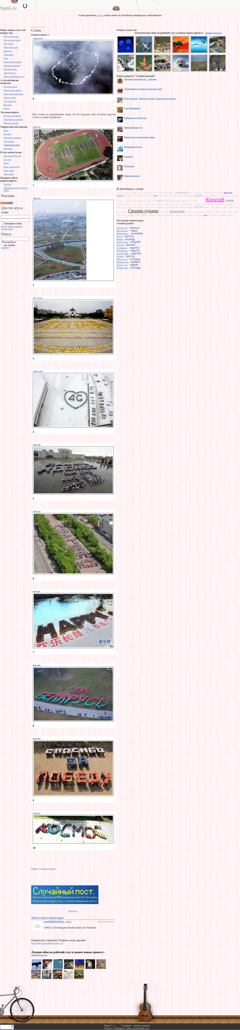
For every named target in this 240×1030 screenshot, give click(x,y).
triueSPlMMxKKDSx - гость (57, 922)
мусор (203, 204)
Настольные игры (12, 40)
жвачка (175, 195)
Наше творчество (12, 167)
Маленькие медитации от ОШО (16, 189)
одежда (134, 207)
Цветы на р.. (122, 259)
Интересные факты (13, 90)
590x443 (37, 511)
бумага (171, 192)
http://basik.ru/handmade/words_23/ (47, 943)
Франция (178, 215)
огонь (128, 207)
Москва (191, 204)
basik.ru (34, 869)
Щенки (120, 239)
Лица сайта (9, 170)
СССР (213, 212)
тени (124, 215)
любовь (154, 204)
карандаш (120, 201)
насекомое (218, 204)
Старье (218, 212)
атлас (154, 192)
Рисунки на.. (122, 228)
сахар (236, 207)
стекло (224, 212)
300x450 (37, 198)
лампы (127, 204)
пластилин (160, 207)
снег (193, 212)
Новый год (231, 204)
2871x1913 (38, 298)
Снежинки (200, 212)
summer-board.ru (213, 33)
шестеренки (223, 215)
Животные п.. (123, 233)
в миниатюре (181, 192)
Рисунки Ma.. (123, 253)
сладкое (188, 212)
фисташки (160, 215)
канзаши (234, 195)
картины (134, 201)
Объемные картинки (13, 119)
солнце (207, 212)
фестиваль (152, 215)
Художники (9, 141)
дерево (155, 195)
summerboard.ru (39, 955)
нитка (224, 204)
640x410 (37, 127)
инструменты (213, 195)
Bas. (115, 1025)
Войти (4, 226)
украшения (130, 215)
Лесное (120, 256)
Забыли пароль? (15, 226)
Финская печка (131, 176)
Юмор (6, 108)
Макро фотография (13, 62)
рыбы (212, 207)
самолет (225, 207)
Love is (119, 192)
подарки (167, 207)
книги (160, 200)
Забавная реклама (12, 65)
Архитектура (10, 73)
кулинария (120, 204)
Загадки (7, 159)
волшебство (120, 195)
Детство (120, 245)
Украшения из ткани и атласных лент (143, 89)
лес (140, 204)
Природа (8, 51)
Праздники (9, 174)
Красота (201, 201)
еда (171, 195)
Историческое (10, 69)
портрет (181, 207)
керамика (147, 201)
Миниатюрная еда (133, 127)
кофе (189, 201)
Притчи (7, 184)
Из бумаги (129, 166)
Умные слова (10, 97)
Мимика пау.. (123, 262)
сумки (119, 215)
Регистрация (7, 229)
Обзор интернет (11, 36)
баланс (160, 192)
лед (136, 204)
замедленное (183, 195)
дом (160, 195)
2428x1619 (38, 38)
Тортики (128, 156)
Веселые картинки (12, 116)
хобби (184, 215)
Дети (6, 58)
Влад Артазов (198, 192)
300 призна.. (122, 251)
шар (210, 215)
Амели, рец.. (122, 265)
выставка (137, 195)
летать (144, 204)
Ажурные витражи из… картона (140, 79)
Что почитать (10, 101)
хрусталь (190, 215)
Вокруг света (228, 192)
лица (149, 204)
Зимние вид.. (123, 268)
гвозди (144, 195)
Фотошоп (8, 149)
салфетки (218, 207)
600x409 (37, 739)
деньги (149, 195)
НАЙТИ (5, 248)
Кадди (119, 236)
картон (140, 201)
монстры (184, 204)
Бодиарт (7, 134)
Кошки (195, 201)
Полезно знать (10, 87)
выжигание (129, 195)
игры (206, 195)
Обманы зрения (11, 123)
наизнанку (209, 204)
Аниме (134, 192)
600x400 (37, 665)
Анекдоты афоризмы (13, 94)
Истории (8, 105)
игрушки (198, 195)
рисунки (198, 206)
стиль (230, 212)
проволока (189, 207)
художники (198, 215)
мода (178, 204)
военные (214, 192)
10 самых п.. (122, 248)
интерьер (222, 195)
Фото (6, 130)
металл (173, 204)
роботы (206, 207)
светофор (124, 212)
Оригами (140, 207)
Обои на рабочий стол (14, 76)
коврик (167, 201)
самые (231, 207)
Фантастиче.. (123, 242)
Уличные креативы (12, 138)
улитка (137, 215)
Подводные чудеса (133, 147)
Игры (6, 163)
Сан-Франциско (132, 108)
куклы (230, 200)
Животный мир (11, 47)
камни (229, 195)
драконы (165, 195)
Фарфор (143, 215)
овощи (123, 207)
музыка (197, 204)
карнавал (127, 201)
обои (118, 207)
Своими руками (12, 145)
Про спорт (8, 44)
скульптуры (176, 211)
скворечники (164, 212)
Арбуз (140, 192)
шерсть (215, 215)
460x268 (37, 445)
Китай (154, 201)
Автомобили (127, 192)
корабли (184, 201)
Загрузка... (73, 911)
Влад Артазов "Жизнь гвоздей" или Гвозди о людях (150, 98)
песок (152, 207)
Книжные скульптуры (135, 118)
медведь (167, 204)
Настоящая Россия (12, 156)
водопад (207, 192)
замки (190, 195)
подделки (175, 207)
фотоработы (169, 215)
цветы (205, 215)
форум (100, 15)
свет (118, 212)
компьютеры (175, 201)
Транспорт (8, 55)
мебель (160, 204)
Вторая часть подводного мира (139, 137)
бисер (165, 192)
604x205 (37, 813)
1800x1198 (38, 371)
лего (131, 204)
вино (191, 192)
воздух (220, 192)
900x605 (37, 591)
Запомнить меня (13, 223)
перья (147, 207)
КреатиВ (215, 199)
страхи (235, 212)
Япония (230, 215)
